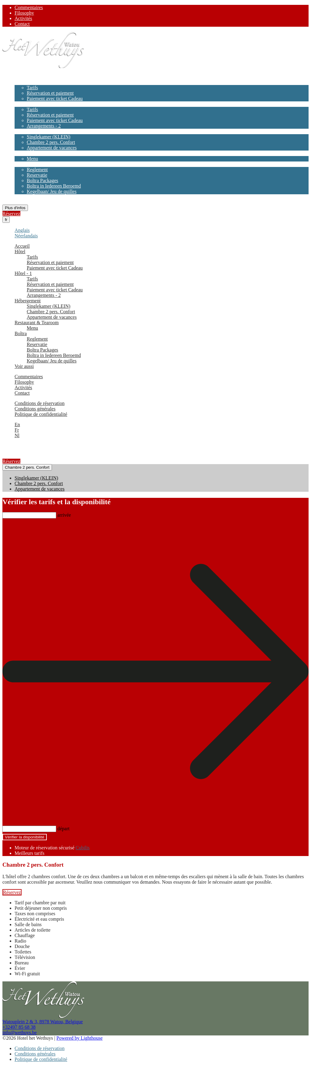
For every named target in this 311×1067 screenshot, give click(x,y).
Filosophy (24, 12)
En (17, 424)
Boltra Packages (42, 180)
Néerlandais (26, 235)
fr (6, 219)
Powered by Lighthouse (79, 1038)
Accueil (22, 76)
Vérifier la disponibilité (24, 837)
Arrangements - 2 (44, 125)
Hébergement (28, 131)
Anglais (22, 230)
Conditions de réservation (39, 403)
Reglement (37, 169)
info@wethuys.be (19, 1032)
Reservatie (37, 175)
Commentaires (29, 7)
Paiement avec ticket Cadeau (55, 98)
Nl (17, 435)
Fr (17, 430)
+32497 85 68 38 (19, 1027)
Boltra (21, 164)
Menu (32, 158)
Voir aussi (24, 196)
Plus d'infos (15, 208)
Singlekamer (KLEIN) (48, 136)
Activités (23, 18)
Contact (22, 23)
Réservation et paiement (50, 93)
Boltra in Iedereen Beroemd (54, 186)
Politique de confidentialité (41, 414)
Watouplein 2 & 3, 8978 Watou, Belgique (42, 1021)
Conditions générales (35, 408)
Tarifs (32, 87)
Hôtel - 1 (23, 104)
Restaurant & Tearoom (37, 153)
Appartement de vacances (52, 147)
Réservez (11, 213)
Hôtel (20, 82)
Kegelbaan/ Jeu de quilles (52, 191)
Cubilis (83, 847)
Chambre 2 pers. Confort (51, 142)
